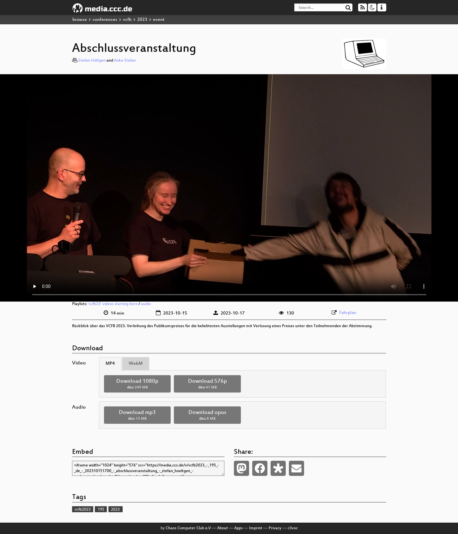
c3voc (293, 528)
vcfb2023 (83, 509)
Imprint (255, 528)
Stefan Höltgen (92, 60)
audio (146, 304)
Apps (238, 528)
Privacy (275, 528)
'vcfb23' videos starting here (112, 304)
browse (79, 19)
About (222, 528)
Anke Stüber (125, 60)
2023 (142, 19)
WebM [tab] (136, 363)
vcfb (127, 19)
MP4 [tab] (110, 363)
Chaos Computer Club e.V (188, 528)
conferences (105, 19)
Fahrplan (347, 312)
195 (101, 509)
